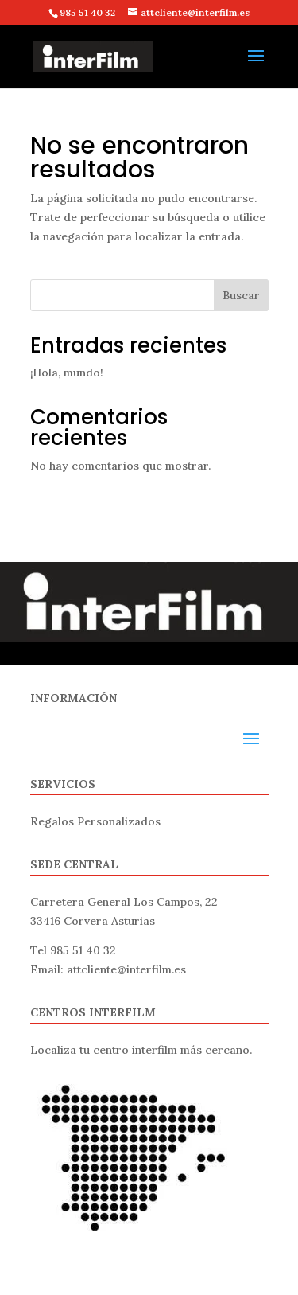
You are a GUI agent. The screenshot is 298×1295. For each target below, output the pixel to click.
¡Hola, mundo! (66, 372)
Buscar (241, 295)
